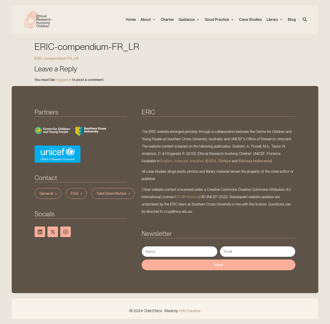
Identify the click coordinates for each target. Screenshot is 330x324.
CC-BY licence (187, 197)
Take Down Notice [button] (113, 193)
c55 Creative (190, 311)
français (181, 161)
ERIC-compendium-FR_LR (56, 58)
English (166, 161)
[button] (148, 20)
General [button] (48, 193)
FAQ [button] (77, 193)
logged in (63, 80)
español (197, 161)
